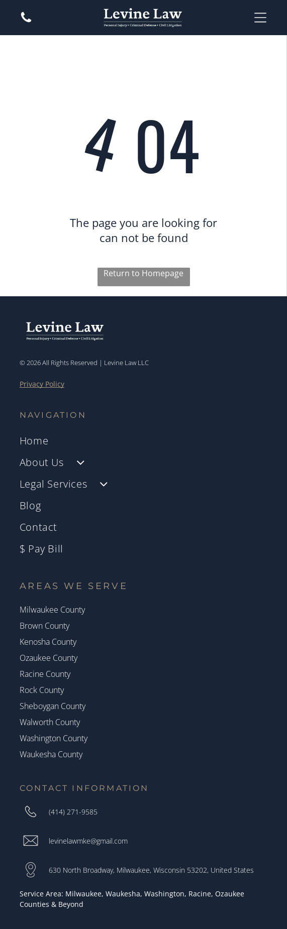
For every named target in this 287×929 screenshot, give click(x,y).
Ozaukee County (48, 657)
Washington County (53, 738)
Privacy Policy (42, 384)
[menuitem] (143, 440)
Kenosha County (48, 641)
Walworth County (50, 722)
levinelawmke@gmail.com (88, 841)
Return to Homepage (143, 273)
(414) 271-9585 (73, 812)
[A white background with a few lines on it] (26, 21)
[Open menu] (260, 17)
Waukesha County (51, 754)
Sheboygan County (52, 706)
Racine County (45, 673)
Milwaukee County (52, 609)
